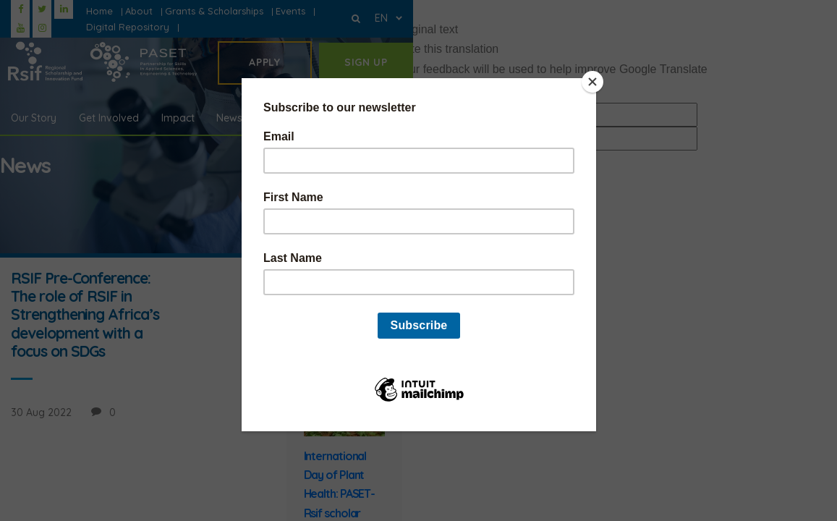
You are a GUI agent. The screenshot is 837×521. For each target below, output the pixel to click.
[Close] (592, 82)
